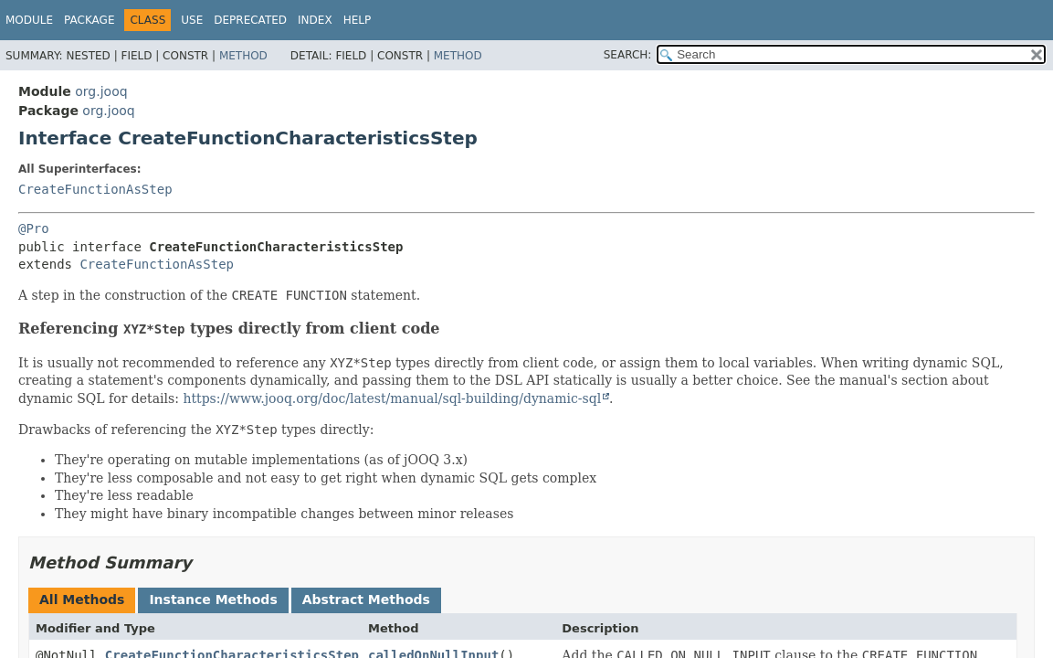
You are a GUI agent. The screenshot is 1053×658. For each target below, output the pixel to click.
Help (357, 20)
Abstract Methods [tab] (366, 599)
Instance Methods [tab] (213, 599)
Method (243, 55)
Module (29, 20)
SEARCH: (628, 54)
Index (315, 20)
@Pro (33, 228)
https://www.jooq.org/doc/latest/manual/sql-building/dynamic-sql (392, 398)
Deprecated (250, 20)
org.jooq (101, 91)
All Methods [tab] (81, 599)
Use (192, 20)
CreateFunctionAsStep (95, 189)
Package (89, 20)
